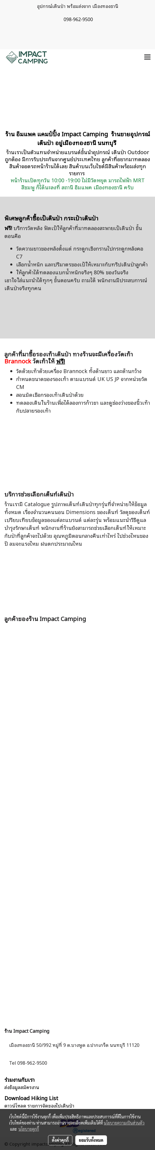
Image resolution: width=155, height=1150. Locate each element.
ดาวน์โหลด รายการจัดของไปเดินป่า (39, 1105)
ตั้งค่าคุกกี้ (60, 1140)
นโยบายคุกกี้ (28, 1129)
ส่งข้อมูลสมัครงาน (21, 1087)
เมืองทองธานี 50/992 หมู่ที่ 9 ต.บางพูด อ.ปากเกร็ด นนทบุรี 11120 (74, 1045)
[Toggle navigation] (147, 57)
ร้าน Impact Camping (26, 1031)
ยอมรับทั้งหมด (91, 1140)
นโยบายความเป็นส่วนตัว (124, 1122)
